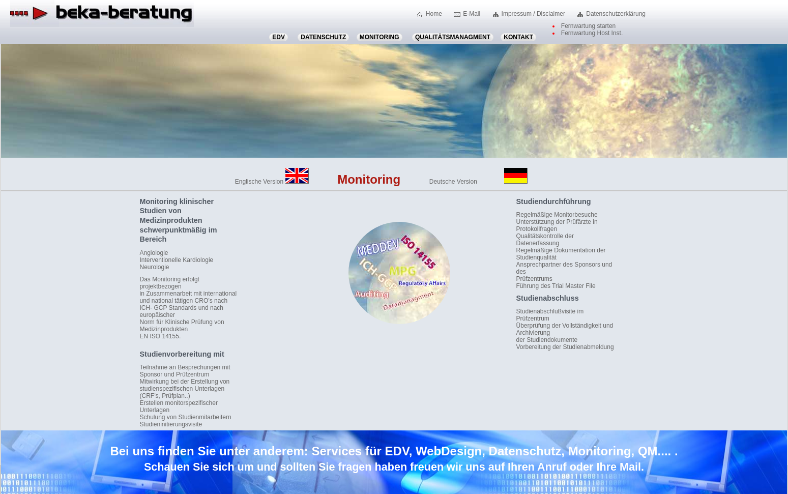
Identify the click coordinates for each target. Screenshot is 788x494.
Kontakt (518, 37)
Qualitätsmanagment (452, 37)
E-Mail (471, 13)
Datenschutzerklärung (616, 13)
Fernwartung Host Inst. (592, 33)
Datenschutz (323, 37)
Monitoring (379, 37)
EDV (278, 37)
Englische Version (272, 181)
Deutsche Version (478, 181)
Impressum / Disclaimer (533, 13)
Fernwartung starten (588, 26)
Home (434, 13)
